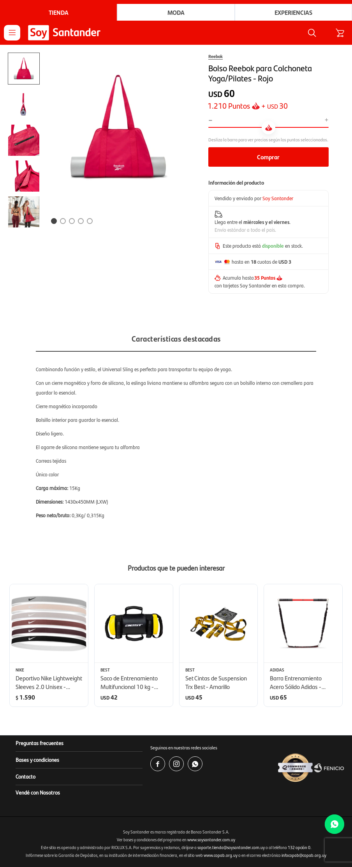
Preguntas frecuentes (39, 743)
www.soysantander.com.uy (211, 839)
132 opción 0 (299, 847)
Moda (176, 12)
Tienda (59, 12)
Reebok (215, 56)
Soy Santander (277, 198)
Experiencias (293, 12)
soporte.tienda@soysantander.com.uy (231, 847)
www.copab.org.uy (221, 855)
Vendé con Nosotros (38, 792)
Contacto (25, 776)
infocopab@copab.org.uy (304, 855)
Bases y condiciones (37, 759)
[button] (312, 33)
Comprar (268, 156)
